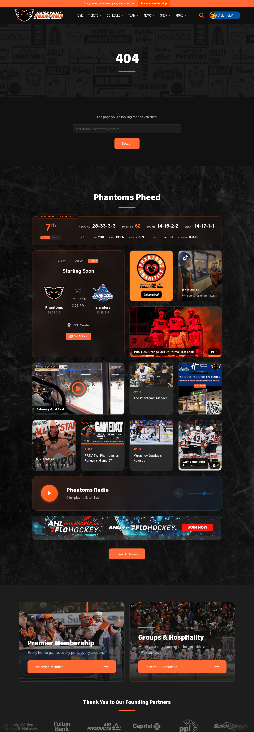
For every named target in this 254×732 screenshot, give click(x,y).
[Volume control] (200, 493)
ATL (45, 237)
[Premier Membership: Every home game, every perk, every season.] (72, 642)
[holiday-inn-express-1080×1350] (200, 388)
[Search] (127, 128)
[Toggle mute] (178, 493)
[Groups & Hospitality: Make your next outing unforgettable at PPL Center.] (182, 642)
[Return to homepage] (38, 15)
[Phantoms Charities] (151, 276)
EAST (55, 237)
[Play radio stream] (49, 493)
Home (79, 15)
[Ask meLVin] (224, 15)
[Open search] (201, 15)
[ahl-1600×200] (127, 527)
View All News (127, 553)
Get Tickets (78, 336)
